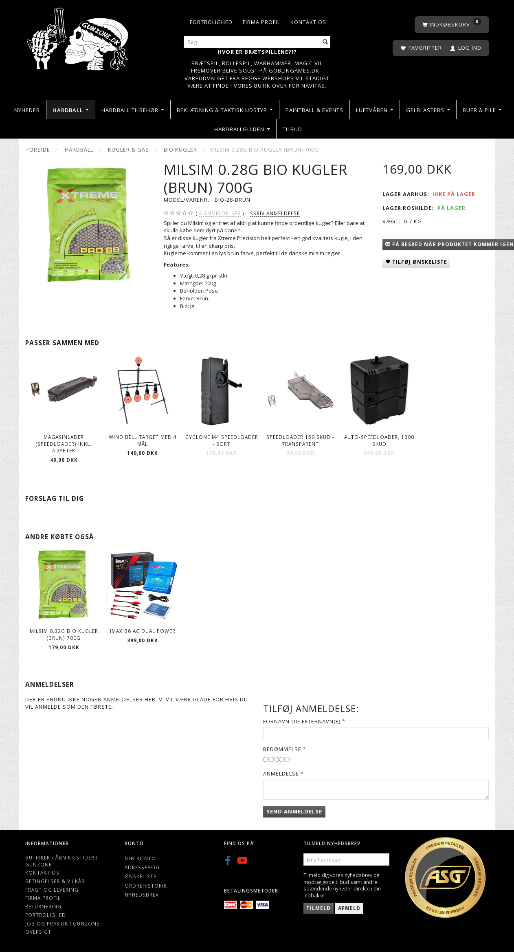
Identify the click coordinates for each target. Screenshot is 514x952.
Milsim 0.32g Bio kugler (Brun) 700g (64, 634)
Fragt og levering (52, 889)
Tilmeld (318, 908)
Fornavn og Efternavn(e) (301, 721)
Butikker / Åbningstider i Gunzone (61, 861)
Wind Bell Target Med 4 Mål (143, 440)
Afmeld (349, 908)
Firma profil (261, 22)
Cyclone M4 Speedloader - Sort (221, 440)
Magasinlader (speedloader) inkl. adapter (64, 444)
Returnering (43, 906)
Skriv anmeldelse (275, 213)
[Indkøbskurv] (451, 24)
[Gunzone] (78, 36)
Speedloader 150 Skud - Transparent (300, 440)
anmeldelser (220, 213)
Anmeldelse (281, 773)
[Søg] (325, 42)
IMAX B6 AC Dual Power (143, 631)
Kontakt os (308, 22)
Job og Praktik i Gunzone (62, 923)
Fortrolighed (211, 22)
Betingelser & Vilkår (55, 881)
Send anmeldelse (294, 811)
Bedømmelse (282, 749)
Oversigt (38, 931)
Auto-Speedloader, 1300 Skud (379, 440)
